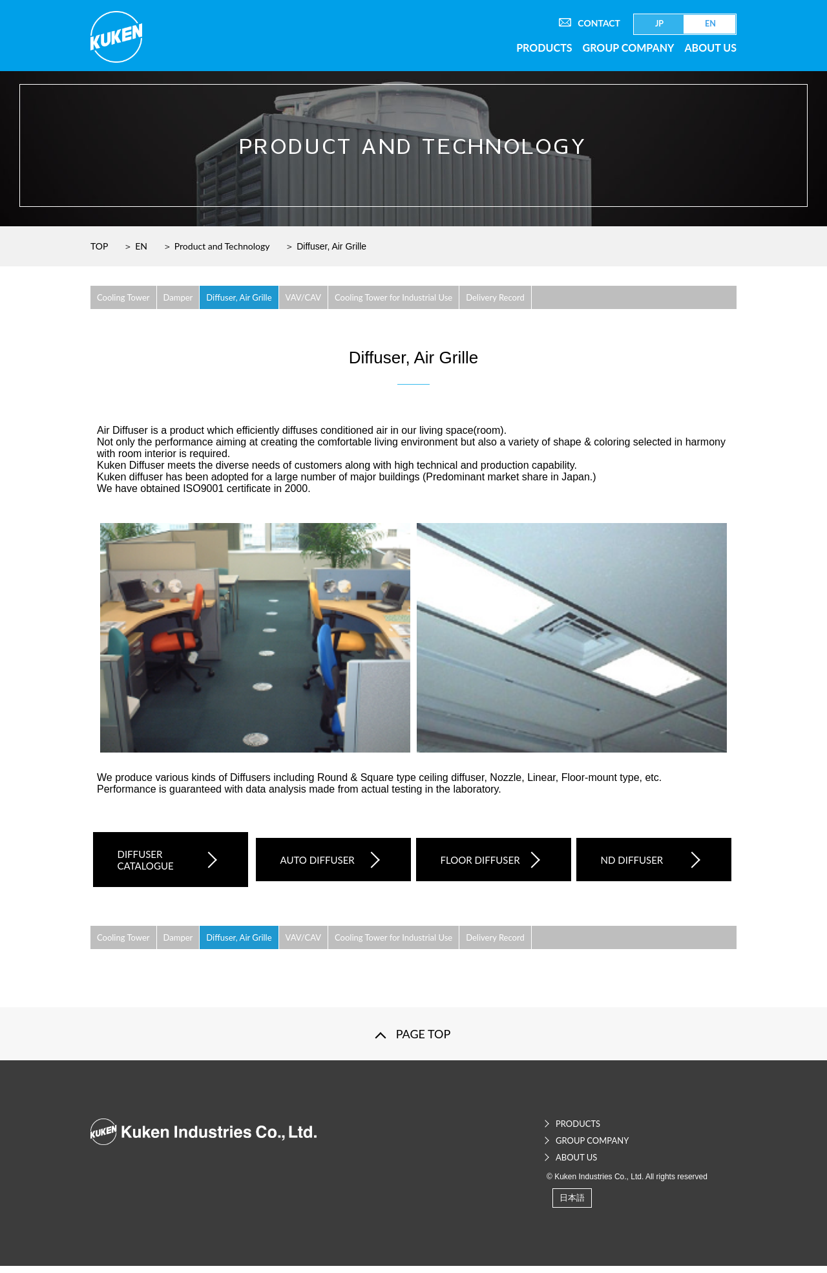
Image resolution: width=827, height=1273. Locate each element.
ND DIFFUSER (638, 863)
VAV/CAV (304, 297)
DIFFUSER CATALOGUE (160, 863)
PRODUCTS (544, 47)
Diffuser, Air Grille (238, 297)
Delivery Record (495, 297)
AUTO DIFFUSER (318, 863)
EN (710, 23)
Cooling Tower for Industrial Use (393, 297)
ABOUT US (710, 47)
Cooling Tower (123, 297)
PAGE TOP (423, 1041)
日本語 (572, 1204)
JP (659, 23)
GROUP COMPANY (629, 47)
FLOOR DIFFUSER (478, 863)
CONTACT (589, 23)
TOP (99, 246)
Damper (178, 297)
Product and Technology (222, 246)
